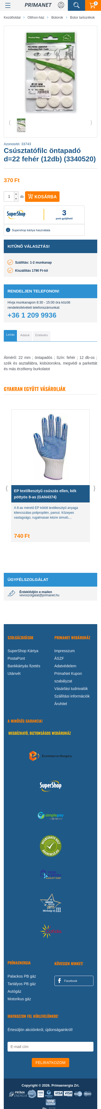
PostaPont (16, 658)
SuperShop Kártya (23, 651)
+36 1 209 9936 (32, 315)
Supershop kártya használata (28, 230)
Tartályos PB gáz (22, 984)
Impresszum (64, 651)
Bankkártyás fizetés (24, 666)
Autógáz (14, 991)
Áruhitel (60, 704)
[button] (16, 194)
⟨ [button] (10, 122)
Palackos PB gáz (22, 976)
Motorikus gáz (19, 999)
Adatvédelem (65, 666)
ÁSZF (59, 658)
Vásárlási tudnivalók (71, 688)
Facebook (66, 980)
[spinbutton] (9, 196)
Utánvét (14, 673)
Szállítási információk (72, 696)
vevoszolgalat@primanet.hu (39, 595)
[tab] (10, 335)
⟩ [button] (91, 122)
